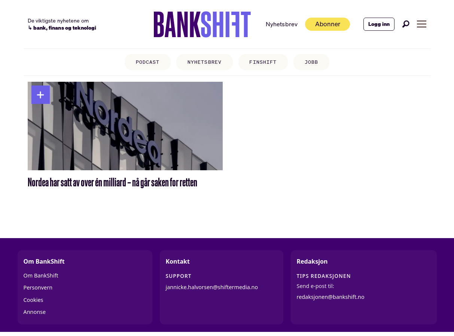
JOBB (311, 62)
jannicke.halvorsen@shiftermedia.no (212, 287)
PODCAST (147, 62)
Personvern (38, 287)
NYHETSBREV (204, 62)
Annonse (35, 311)
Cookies (33, 299)
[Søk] (405, 24)
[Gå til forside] (202, 24)
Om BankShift (41, 275)
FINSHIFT (262, 62)
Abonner (327, 24)
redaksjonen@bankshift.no (331, 296)
